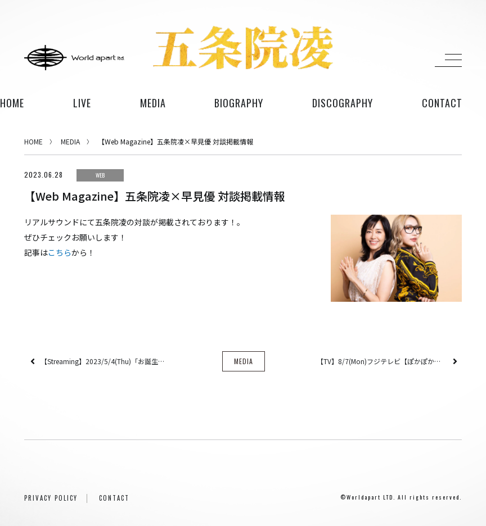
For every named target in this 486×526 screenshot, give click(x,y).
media (153, 103)
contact (442, 103)
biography (238, 103)
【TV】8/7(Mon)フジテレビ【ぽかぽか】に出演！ (382, 361)
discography (342, 103)
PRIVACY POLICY (51, 497)
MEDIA (70, 141)
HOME (12, 103)
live (82, 103)
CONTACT (114, 497)
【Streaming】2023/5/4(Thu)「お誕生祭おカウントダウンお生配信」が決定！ (105, 361)
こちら (59, 252)
